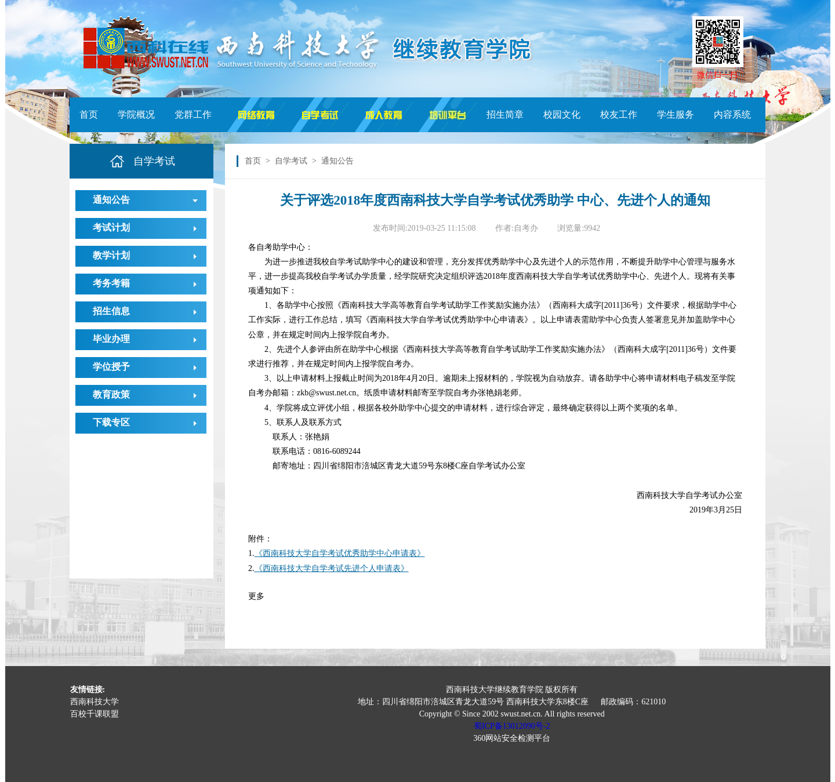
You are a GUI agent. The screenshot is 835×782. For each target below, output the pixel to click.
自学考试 (291, 161)
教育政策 (111, 394)
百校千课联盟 (94, 714)
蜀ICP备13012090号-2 (512, 726)
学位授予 (111, 367)
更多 (256, 596)
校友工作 (618, 114)
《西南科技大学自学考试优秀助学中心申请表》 (340, 553)
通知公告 (111, 200)
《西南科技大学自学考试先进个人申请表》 (332, 568)
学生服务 (675, 114)
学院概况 (136, 114)
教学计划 (111, 255)
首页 (88, 114)
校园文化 (561, 114)
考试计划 (111, 227)
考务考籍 (111, 283)
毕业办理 (111, 339)
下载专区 (111, 422)
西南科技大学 (94, 701)
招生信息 (111, 311)
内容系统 (732, 114)
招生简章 (505, 114)
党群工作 (193, 114)
